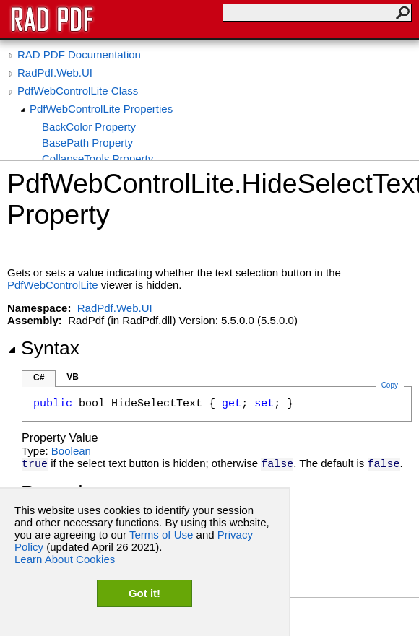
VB (72, 377)
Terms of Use (161, 534)
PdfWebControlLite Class (77, 90)
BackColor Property (89, 127)
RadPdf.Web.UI (54, 72)
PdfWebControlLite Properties (101, 109)
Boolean (71, 451)
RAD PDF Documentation (79, 54)
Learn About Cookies (64, 559)
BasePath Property (87, 142)
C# (38, 378)
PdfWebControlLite (52, 285)
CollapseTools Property (97, 158)
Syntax (43, 348)
